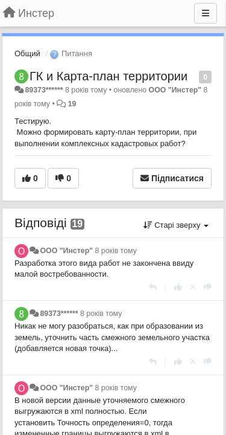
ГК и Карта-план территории (108, 76)
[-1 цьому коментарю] (208, 287)
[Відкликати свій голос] (193, 287)
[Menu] (205, 13)
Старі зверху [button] (176, 225)
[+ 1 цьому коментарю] (178, 287)
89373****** (44, 90)
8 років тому (115, 250)
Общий (27, 53)
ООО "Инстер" (175, 90)
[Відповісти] (153, 287)
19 (72, 104)
